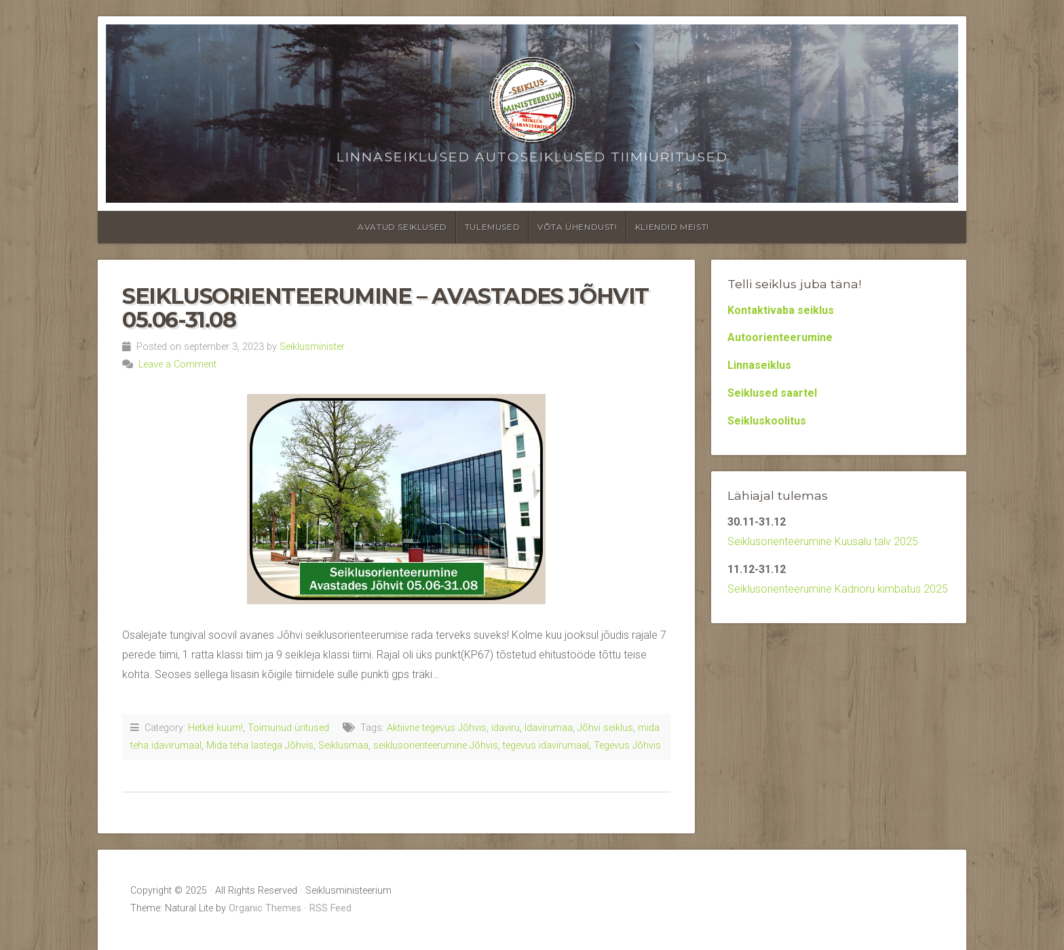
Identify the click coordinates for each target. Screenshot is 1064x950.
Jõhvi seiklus (605, 728)
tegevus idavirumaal (546, 745)
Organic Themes (265, 908)
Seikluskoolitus (766, 420)
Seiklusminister (312, 347)
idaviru (505, 728)
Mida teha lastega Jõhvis (260, 745)
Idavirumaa (549, 728)
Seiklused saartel (772, 393)
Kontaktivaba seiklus (780, 310)
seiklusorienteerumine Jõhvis (435, 745)
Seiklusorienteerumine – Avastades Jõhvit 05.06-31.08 (385, 308)
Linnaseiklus (759, 365)
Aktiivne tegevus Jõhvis (437, 728)
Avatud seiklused (402, 227)
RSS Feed (330, 908)
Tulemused (492, 227)
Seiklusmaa (343, 745)
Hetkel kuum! (215, 728)
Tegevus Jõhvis (627, 745)
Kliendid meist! (672, 227)
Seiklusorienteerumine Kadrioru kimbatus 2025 (837, 588)
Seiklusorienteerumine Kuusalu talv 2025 (822, 541)
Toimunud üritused (288, 728)
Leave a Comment (177, 364)
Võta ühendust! (577, 227)
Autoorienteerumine (780, 337)
